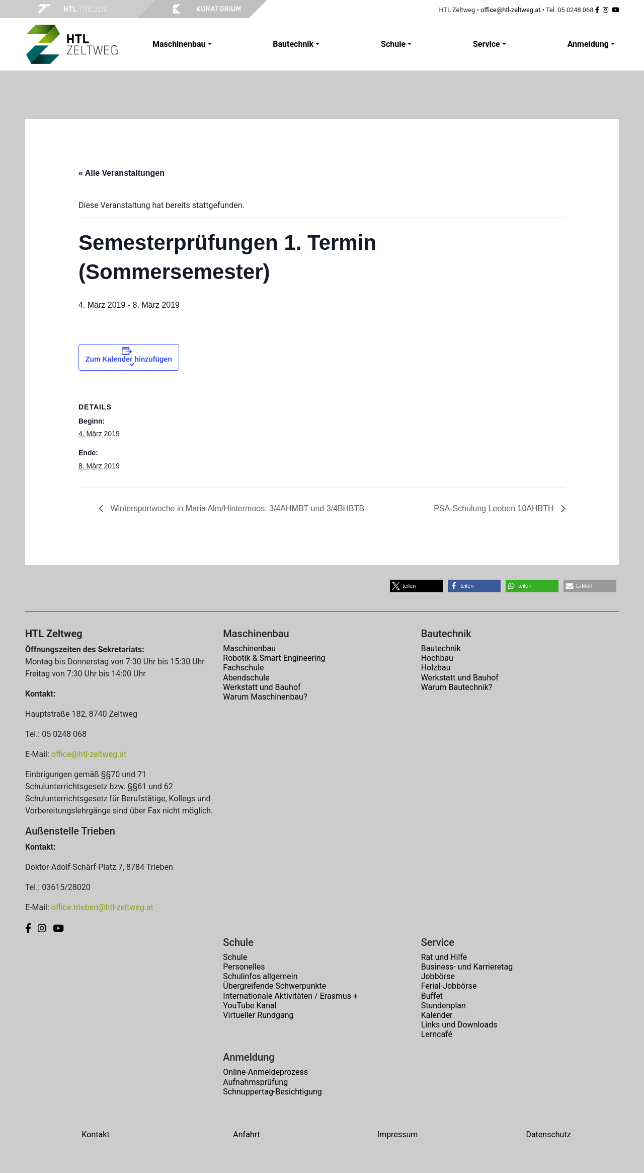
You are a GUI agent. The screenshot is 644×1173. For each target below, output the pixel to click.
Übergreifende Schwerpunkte (274, 986)
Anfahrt (246, 1134)
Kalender (437, 1015)
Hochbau (437, 658)
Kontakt (95, 1134)
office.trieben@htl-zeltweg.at (102, 907)
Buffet (432, 996)
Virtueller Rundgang (258, 1015)
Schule (235, 957)
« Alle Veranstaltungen (121, 173)
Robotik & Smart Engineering (274, 658)
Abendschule (246, 677)
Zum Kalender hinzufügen (129, 359)
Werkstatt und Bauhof (261, 687)
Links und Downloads (459, 1024)
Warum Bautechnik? (457, 687)
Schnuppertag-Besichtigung (272, 1091)
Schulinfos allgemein (260, 976)
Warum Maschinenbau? (265, 697)
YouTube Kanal (249, 1005)
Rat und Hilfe (444, 957)
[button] (416, 586)
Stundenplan (443, 1005)
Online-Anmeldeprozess (265, 1072)
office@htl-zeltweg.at (510, 10)
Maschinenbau (249, 648)
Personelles (244, 967)
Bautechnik (441, 648)
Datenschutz (548, 1134)
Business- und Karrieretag (467, 967)
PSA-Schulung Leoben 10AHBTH (495, 508)
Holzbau (436, 667)
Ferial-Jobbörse (449, 986)
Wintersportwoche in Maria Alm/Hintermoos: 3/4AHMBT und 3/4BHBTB (236, 508)
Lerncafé (436, 1034)
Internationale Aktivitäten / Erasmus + (290, 996)
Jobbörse (438, 976)
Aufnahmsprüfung (255, 1082)
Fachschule (243, 667)
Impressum (397, 1134)
